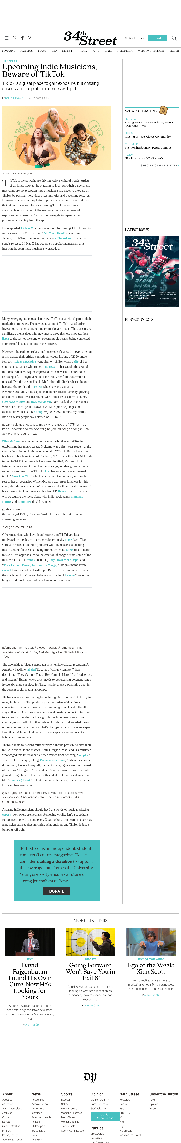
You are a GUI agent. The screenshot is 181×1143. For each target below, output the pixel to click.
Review (129, 154)
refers (70, 547)
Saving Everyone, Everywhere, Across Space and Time (149, 124)
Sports (66, 1089)
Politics (36, 1117)
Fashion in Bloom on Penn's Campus (148, 147)
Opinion (97, 1089)
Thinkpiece (10, 61)
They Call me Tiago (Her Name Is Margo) (32, 562)
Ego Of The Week (151, 955)
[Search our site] (174, 38)
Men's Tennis (68, 1112)
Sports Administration (73, 1126)
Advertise (7, 1099)
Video (152, 1104)
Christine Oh (31, 1020)
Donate (158, 38)
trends (31, 557)
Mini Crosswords (99, 1137)
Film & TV (68, 51)
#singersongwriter (33, 793)
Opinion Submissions (105, 1111)
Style (108, 51)
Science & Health (41, 1112)
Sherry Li (6, 173)
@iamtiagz (9, 644)
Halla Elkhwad (14, 98)
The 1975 (49, 366)
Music (83, 51)
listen (6, 338)
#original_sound (50, 427)
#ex (4, 432)
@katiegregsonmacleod (18, 788)
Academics (38, 1095)
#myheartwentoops (15, 648)
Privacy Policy (10, 1130)
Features (26, 51)
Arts (96, 51)
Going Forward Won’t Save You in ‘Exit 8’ (90, 967)
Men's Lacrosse (69, 1104)
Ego (54, 51)
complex (83, 751)
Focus (42, 51)
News (36, 1089)
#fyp (81, 788)
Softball (65, 1099)
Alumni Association (12, 1104)
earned (7, 566)
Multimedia (125, 51)
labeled (31, 666)
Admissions (38, 1104)
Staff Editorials (98, 1104)
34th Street (129, 1089)
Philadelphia (38, 1121)
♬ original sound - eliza (17, 524)
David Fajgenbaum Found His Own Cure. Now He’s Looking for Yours (30, 977)
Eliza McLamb (12, 439)
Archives (7, 1108)
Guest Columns (99, 1099)
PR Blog (6, 1126)
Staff (5, 1139)
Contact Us (8, 1112)
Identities (37, 1108)
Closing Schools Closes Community (148, 136)
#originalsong (70, 427)
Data (34, 1130)
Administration (40, 1099)
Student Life (38, 1126)
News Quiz (96, 1133)
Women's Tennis (70, 1117)
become (70, 571)
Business (37, 1134)
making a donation (54, 857)
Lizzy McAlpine (26, 361)
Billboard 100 (64, 238)
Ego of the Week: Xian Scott (151, 964)
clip (77, 361)
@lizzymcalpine (12, 423)
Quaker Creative (11, 1121)
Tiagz (68, 537)
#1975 (84, 427)
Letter (174, 51)
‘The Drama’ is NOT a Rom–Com (145, 158)
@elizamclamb (12, 507)
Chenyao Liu (92, 1001)
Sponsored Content (13, 1134)
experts (7, 810)
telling (38, 410)
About (7, 1089)
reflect (38, 385)
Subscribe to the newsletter (160, 165)
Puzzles (96, 1123)
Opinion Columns (100, 1095)
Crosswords (97, 1129)
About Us (7, 1095)
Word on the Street (151, 51)
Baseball (65, 1095)
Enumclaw (25, 499)
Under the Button (163, 1089)
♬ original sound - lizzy (22, 432)
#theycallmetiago (46, 644)
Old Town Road (54, 233)
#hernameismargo (70, 644)
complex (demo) (20, 776)
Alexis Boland (152, 990)
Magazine (8, 51)
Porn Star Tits (21, 474)
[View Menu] (6, 38)
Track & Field (68, 1121)
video (47, 469)
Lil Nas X (27, 228)
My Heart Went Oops (65, 557)
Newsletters (134, 38)
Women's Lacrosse (71, 1108)
